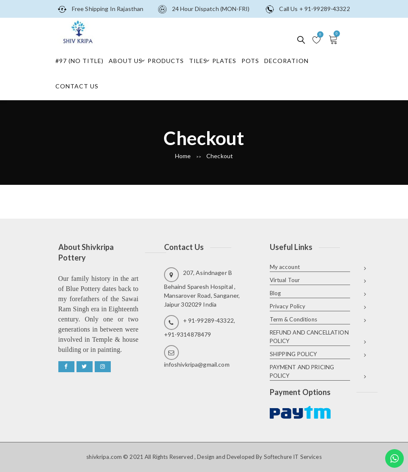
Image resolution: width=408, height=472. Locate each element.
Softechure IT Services (293, 456)
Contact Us (77, 86)
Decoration (286, 60)
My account (285, 266)
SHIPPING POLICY (294, 354)
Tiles (198, 60)
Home (183, 155)
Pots (250, 60)
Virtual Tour (285, 280)
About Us (125, 60)
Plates (224, 60)
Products (166, 60)
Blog (275, 293)
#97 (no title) (79, 60)
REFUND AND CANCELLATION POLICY (309, 336)
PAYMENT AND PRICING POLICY (302, 371)
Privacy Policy (288, 306)
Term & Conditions (293, 319)
